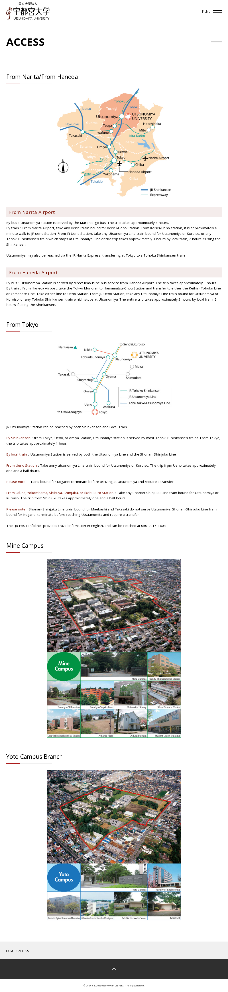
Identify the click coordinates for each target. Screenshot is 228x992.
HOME (10, 951)
